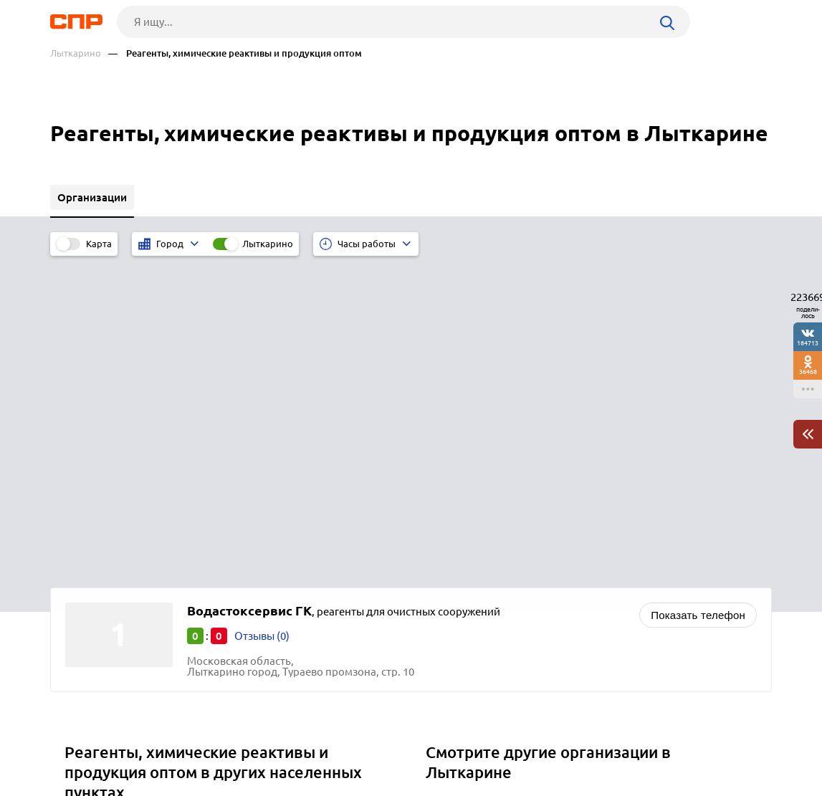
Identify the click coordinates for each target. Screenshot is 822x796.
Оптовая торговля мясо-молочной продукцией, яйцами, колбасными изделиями (571, 570)
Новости (165, 743)
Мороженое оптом (478, 529)
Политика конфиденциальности (242, 784)
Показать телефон (698, 295)
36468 (808, 371)
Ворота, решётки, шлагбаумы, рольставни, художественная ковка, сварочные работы (579, 488)
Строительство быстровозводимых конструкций (554, 511)
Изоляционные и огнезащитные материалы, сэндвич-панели (585, 547)
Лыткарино (75, 53)
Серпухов (94, 556)
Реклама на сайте (267, 743)
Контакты (371, 743)
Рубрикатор (76, 743)
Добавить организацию (707, 742)
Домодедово (102, 502)
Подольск (94, 538)
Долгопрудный (108, 520)
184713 (807, 343)
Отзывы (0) (262, 316)
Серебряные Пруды (119, 574)
